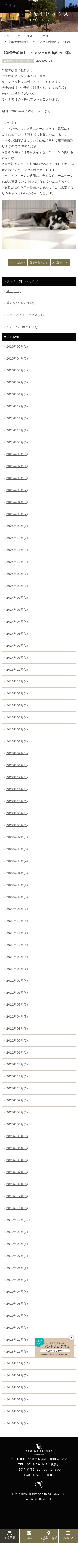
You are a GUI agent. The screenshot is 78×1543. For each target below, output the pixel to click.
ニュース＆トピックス (32, 36)
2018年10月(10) (18, 1363)
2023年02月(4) (17, 753)
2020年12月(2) (17, 1064)
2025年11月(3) (17, 418)
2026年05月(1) (17, 346)
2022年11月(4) (17, 789)
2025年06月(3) (17, 478)
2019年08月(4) (17, 1244)
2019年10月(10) (18, 1220)
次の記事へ (58, 262)
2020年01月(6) (17, 1184)
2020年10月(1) (17, 1088)
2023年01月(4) (17, 765)
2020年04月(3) (17, 1148)
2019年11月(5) (17, 1208)
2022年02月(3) (17, 897)
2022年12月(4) (17, 777)
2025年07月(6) (17, 466)
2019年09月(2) (17, 1232)
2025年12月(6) (17, 406)
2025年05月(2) (17, 490)
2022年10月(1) (17, 801)
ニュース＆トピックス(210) (26, 315)
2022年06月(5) (17, 849)
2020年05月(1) (17, 1136)
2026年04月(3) (17, 358)
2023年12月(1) (17, 669)
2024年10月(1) (17, 561)
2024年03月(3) (17, 633)
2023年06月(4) (17, 717)
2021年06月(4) (17, 992)
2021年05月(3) (17, 1004)
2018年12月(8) (17, 1339)
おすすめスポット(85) (22, 327)
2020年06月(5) (17, 1124)
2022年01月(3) (17, 908)
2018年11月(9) (17, 1351)
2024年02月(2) (17, 645)
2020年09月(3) (17, 1100)
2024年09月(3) (17, 573)
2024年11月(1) (17, 549)
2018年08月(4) (17, 1387)
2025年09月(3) (17, 442)
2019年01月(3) (17, 1327)
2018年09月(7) (17, 1375)
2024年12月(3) (17, 538)
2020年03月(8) (17, 1160)
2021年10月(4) (17, 944)
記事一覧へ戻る (39, 262)
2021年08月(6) (17, 968)
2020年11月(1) (17, 1076)
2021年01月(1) (17, 1052)
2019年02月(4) (17, 1315)
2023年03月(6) (17, 741)
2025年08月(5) (17, 454)
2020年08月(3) (17, 1112)
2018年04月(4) (17, 1423)
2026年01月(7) (17, 394)
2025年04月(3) (17, 502)
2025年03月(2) (17, 514)
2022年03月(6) (17, 885)
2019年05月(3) (17, 1280)
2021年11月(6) (17, 932)
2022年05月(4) (17, 861)
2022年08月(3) (17, 825)
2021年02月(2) (17, 1040)
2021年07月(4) (17, 980)
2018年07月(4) (17, 1399)
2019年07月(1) (17, 1256)
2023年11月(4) (17, 681)
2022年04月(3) (17, 873)
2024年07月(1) (17, 597)
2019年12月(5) (17, 1196)
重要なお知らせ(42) (20, 303)
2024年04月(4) (17, 621)
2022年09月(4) (17, 813)
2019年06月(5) (17, 1268)
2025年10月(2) (17, 430)
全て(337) (13, 291)
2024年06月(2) (17, 609)
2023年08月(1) (17, 693)
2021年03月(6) (17, 1028)
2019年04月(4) (17, 1291)
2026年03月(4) (17, 370)
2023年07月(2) (17, 705)
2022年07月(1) (17, 837)
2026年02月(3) (17, 382)
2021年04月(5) (17, 1016)
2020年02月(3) (17, 1172)
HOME (7, 36)
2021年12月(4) (17, 920)
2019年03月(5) (17, 1303)
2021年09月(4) (17, 956)
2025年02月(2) (17, 526)
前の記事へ (19, 262)
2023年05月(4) (17, 729)
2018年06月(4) (17, 1411)
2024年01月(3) (17, 657)
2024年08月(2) (17, 585)
